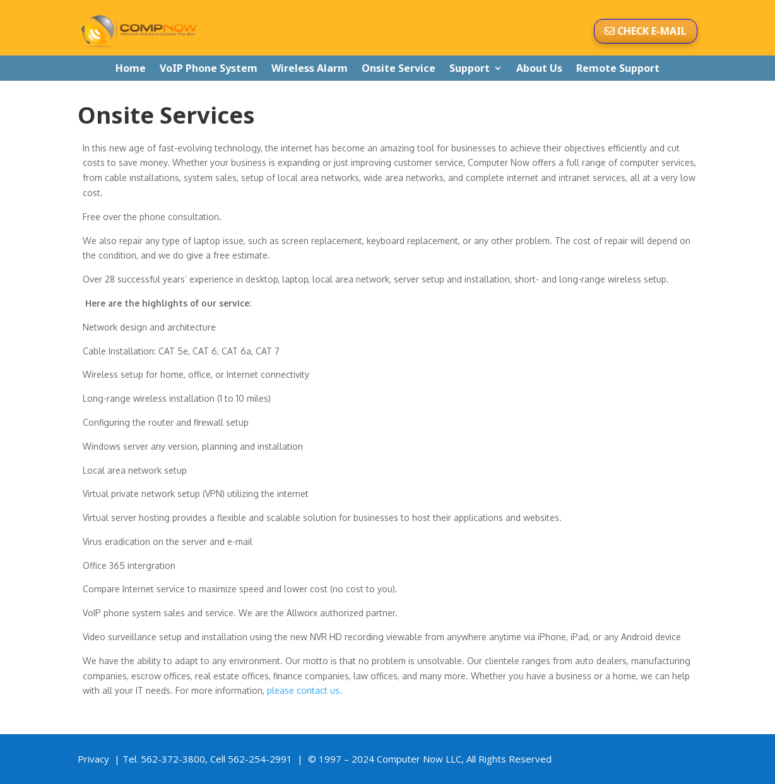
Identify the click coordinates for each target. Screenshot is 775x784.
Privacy (93, 758)
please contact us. (304, 690)
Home (130, 69)
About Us (539, 69)
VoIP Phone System (208, 69)
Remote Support (618, 69)
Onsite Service (398, 69)
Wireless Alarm (309, 69)
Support (469, 69)
